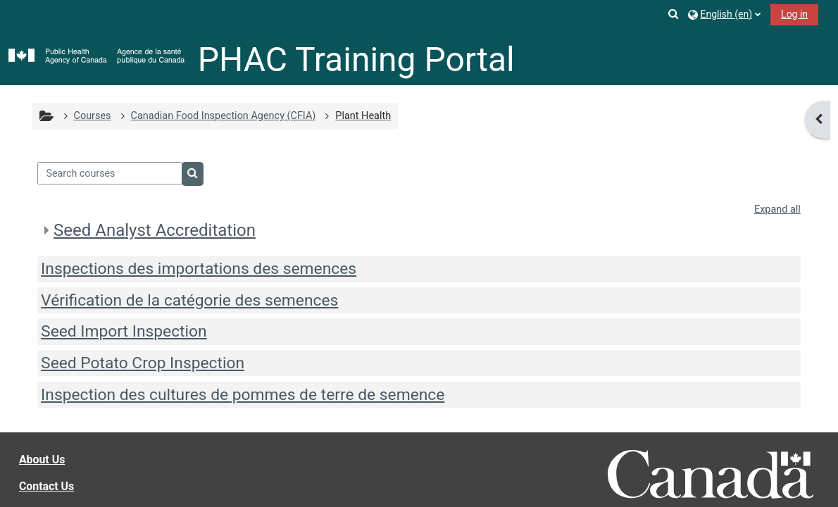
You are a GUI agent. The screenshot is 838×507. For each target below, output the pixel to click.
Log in (794, 14)
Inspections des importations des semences (198, 268)
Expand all (777, 209)
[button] (674, 14)
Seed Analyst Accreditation (155, 230)
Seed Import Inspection (124, 331)
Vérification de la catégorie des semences (189, 300)
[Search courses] (109, 173)
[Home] (96, 57)
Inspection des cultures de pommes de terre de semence (242, 394)
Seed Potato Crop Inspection (142, 363)
